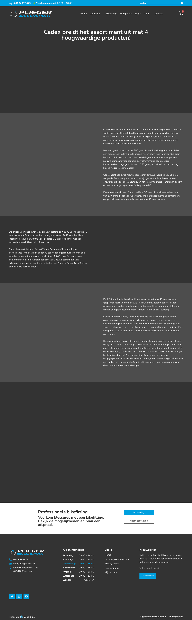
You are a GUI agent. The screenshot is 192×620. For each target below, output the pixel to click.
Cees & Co (29, 617)
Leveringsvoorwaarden (117, 559)
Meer (146, 13)
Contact (159, 13)
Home (83, 13)
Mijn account (111, 572)
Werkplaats (125, 13)
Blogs (138, 13)
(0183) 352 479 (22, 3)
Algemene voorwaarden (153, 616)
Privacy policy (112, 563)
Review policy (112, 568)
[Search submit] (182, 3)
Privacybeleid (176, 616)
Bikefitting (111, 13)
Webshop (95, 13)
